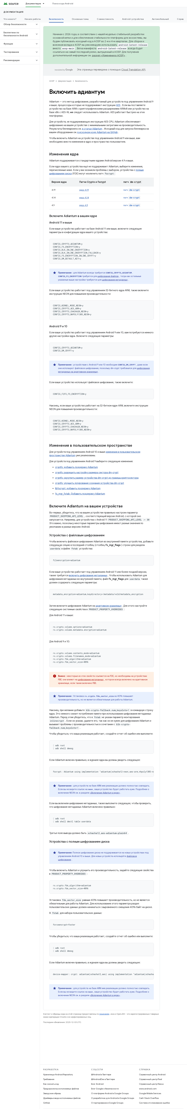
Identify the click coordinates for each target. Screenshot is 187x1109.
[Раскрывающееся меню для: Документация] (45, 3)
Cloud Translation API (133, 69)
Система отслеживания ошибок (154, 1102)
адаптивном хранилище (109, 605)
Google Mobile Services (150, 1093)
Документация (13, 12)
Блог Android (97, 1084)
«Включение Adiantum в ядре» (105, 792)
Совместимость (105, 19)
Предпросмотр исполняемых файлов (61, 1088)
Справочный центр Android (152, 1074)
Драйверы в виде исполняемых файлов (61, 1098)
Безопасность (81, 81)
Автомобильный (160, 19)
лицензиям (104, 1014)
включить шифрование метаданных (88, 575)
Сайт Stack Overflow (149, 1098)
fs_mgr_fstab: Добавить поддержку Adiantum (80, 493)
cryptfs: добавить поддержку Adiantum (76, 467)
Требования (48, 1079)
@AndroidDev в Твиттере (103, 1079)
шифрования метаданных (115, 279)
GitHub (46, 1102)
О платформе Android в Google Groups (110, 1093)
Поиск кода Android (62, 3)
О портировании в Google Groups (107, 1102)
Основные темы (80, 19)
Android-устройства (133, 19)
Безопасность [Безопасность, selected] (56, 19)
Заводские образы (52, 1093)
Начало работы (33, 19)
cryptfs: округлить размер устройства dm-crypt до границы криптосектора (96, 477)
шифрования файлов (108, 276)
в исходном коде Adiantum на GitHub (97, 132)
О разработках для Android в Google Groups (112, 1098)
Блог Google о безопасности (105, 1088)
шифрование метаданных (91, 679)
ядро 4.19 (84, 190)
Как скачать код (51, 1084)
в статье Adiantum (92, 128)
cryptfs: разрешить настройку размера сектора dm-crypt (86, 472)
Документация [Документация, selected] (33, 3)
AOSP (51, 81)
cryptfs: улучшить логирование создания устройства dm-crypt (89, 483)
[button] (17, 24)
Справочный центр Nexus (151, 1084)
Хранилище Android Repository (58, 1074)
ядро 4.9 (83, 205)
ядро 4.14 (84, 197)
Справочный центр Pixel (150, 1079)
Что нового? (10, 19)
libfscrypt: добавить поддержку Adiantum (77, 488)
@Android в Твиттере (101, 1074)
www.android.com (148, 1088)
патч (131, 190)
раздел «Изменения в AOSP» (108, 55)
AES (118, 105)
